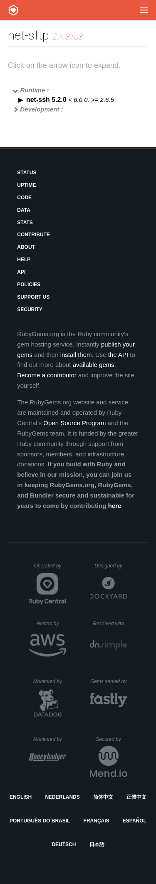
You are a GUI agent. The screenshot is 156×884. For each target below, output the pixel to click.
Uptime (26, 185)
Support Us (33, 297)
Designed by (110, 566)
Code (24, 198)
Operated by (50, 568)
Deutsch (64, 844)
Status (26, 173)
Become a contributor (47, 375)
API (21, 272)
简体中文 (103, 797)
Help (23, 259)
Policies (28, 284)
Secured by (111, 739)
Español (134, 821)
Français (96, 821)
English (21, 797)
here (114, 505)
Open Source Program (74, 422)
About (26, 247)
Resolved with (110, 623)
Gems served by (108, 681)
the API (118, 354)
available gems (93, 364)
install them (76, 354)
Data (23, 210)
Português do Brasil (40, 821)
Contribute (33, 235)
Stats (25, 222)
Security (29, 309)
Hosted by (51, 623)
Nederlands (62, 797)
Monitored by (50, 681)
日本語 (96, 844)
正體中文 (136, 797)
